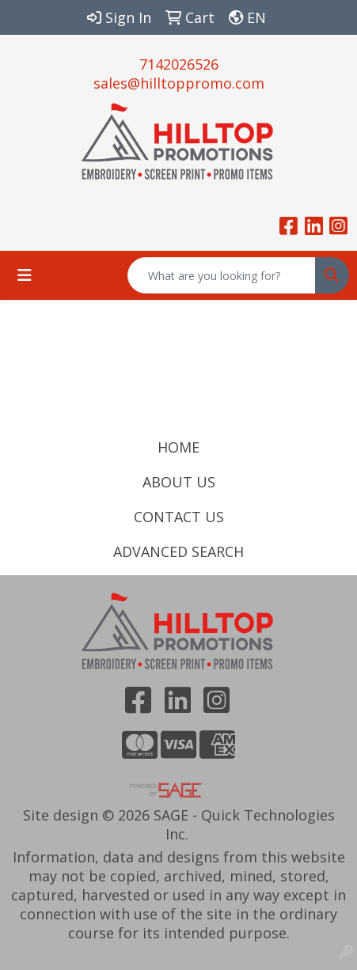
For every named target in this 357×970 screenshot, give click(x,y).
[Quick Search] (221, 275)
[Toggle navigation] (24, 275)
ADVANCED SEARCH (178, 551)
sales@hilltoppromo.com (178, 83)
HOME (178, 447)
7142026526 (178, 64)
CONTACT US (179, 516)
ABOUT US (178, 481)
